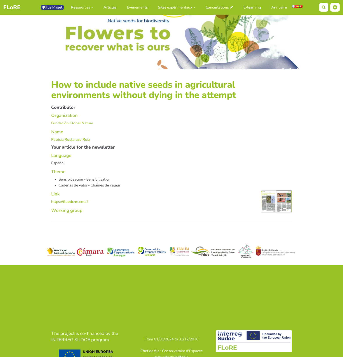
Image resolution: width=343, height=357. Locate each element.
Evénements (137, 7)
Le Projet (52, 7)
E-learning (252, 7)
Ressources (82, 7)
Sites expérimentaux (176, 7)
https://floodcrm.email (69, 201)
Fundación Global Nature (72, 123)
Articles (109, 7)
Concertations (217, 7)
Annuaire (279, 7)
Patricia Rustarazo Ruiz (70, 139)
